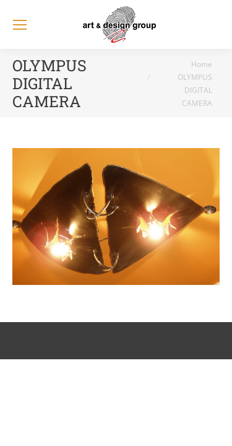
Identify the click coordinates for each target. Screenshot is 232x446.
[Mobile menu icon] (19, 24)
